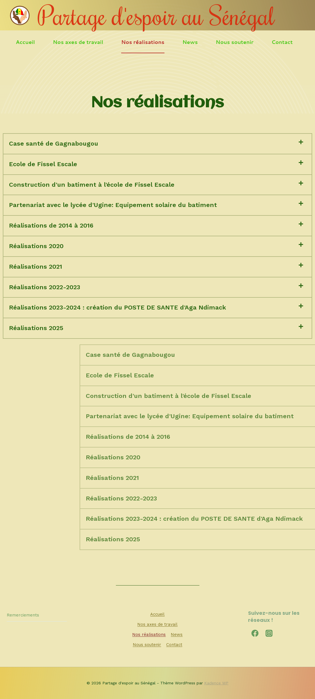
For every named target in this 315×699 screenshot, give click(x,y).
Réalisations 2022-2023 (44, 287)
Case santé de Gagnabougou (53, 143)
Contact (282, 42)
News (190, 42)
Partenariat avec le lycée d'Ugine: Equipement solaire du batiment (113, 204)
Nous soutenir (234, 42)
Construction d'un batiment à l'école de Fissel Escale (91, 184)
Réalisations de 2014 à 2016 (51, 225)
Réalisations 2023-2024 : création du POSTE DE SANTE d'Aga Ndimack (117, 307)
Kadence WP (216, 683)
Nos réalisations (143, 42)
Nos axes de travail (78, 42)
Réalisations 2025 (36, 327)
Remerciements (23, 615)
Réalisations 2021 (35, 266)
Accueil (25, 42)
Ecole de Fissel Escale (43, 164)
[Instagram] (269, 633)
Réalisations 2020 (36, 246)
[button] (157, 144)
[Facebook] (255, 633)
